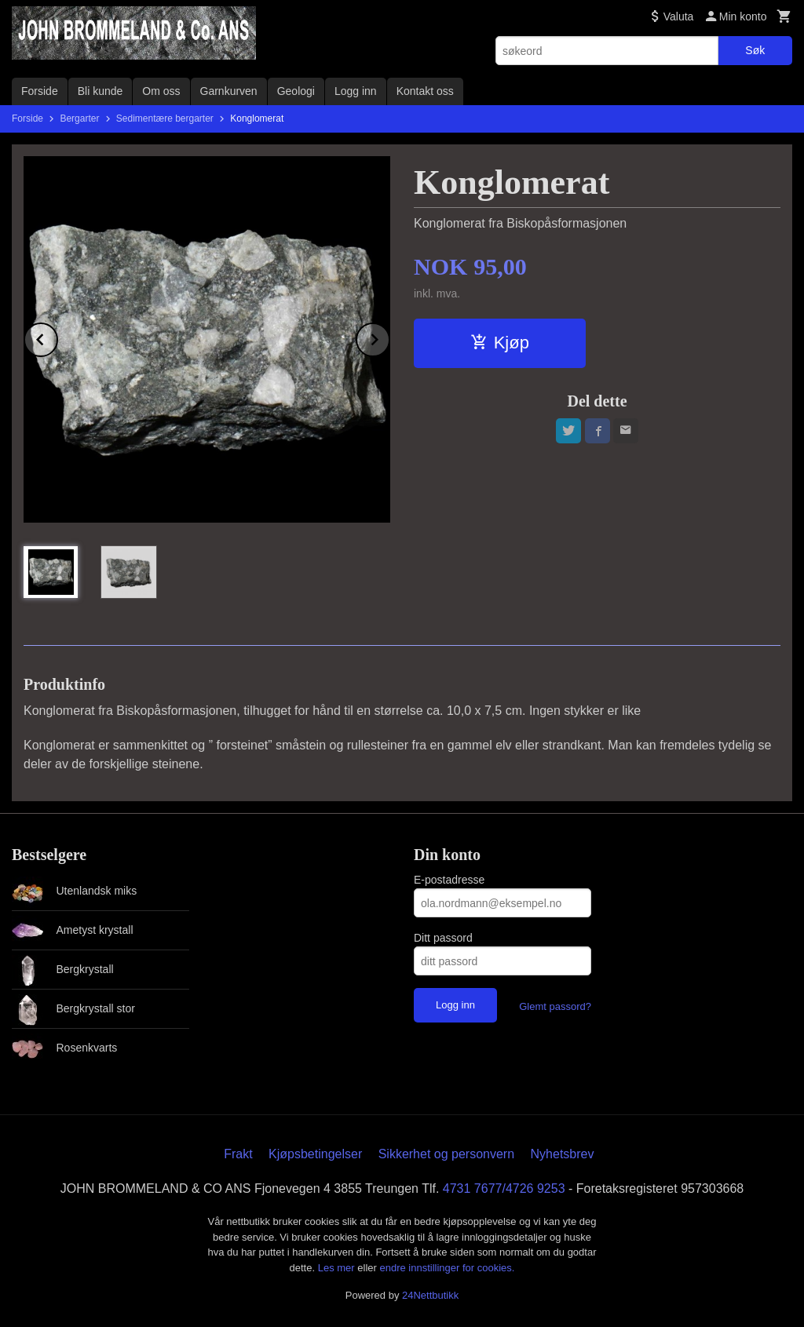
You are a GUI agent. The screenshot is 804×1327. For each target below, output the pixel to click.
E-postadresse (449, 879)
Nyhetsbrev (562, 1154)
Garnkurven (229, 91)
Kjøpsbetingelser (315, 1154)
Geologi (296, 91)
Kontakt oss (425, 91)
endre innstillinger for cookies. (446, 1268)
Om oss (161, 91)
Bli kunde (100, 91)
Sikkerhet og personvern (446, 1154)
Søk (755, 50)
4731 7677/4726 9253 (504, 1188)
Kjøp (499, 342)
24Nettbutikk (430, 1295)
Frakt (238, 1154)
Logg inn (355, 91)
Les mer (338, 1268)
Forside (39, 91)
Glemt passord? (555, 1006)
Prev (57, 337)
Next (389, 337)
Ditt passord (443, 937)
